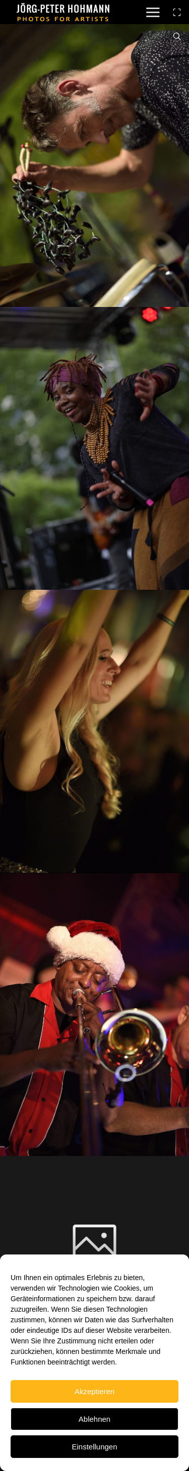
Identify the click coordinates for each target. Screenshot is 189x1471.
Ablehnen (94, 1419)
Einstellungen (94, 1446)
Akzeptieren (94, 1391)
